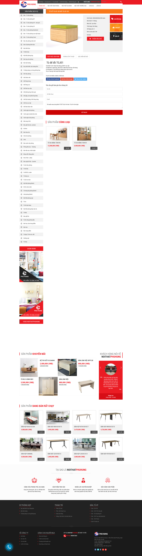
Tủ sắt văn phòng (27, 165)
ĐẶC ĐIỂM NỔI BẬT (83, 56)
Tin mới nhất (55, 2)
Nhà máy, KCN (27, 121)
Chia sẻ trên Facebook (53, 79)
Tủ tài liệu (25, 169)
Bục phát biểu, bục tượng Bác (27, 508)
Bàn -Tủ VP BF (94, 508)
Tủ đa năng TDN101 (80, 143)
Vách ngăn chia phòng (29, 117)
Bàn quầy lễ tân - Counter (29, 161)
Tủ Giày (25, 242)
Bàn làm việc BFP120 (85, 360)
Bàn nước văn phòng (28, 143)
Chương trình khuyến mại (44, 541)
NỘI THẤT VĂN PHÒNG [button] (53, 6)
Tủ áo (24, 201)
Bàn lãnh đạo (26, 48)
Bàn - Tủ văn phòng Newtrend (30, 30)
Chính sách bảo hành (43, 539)
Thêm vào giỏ (95, 39)
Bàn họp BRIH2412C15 (108, 427)
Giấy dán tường (59, 513)
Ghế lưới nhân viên (28, 106)
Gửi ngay (84, 112)
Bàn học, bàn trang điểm (29, 223)
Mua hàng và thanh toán (44, 544)
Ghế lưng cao (26, 85)
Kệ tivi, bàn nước (27, 187)
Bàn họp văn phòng (28, 59)
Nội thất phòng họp (28, 55)
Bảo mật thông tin (43, 536)
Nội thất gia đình (107, 546)
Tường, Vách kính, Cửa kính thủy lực (64, 516)
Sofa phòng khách (27, 194)
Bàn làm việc (64, 379)
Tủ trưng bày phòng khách (29, 190)
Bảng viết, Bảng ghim (28, 154)
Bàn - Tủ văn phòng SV (29, 26)
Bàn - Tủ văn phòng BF (29, 19)
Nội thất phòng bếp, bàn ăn (30, 209)
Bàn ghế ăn (26, 216)
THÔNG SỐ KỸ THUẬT (68, 56)
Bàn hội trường (27, 63)
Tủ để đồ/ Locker (27, 172)
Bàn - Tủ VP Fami (95, 519)
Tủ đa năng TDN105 (54, 143)
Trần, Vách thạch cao (61, 511)
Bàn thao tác (26, 132)
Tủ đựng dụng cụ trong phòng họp (31, 70)
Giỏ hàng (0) (72, 2)
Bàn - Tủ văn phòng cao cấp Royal (31, 33)
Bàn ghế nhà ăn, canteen (29, 125)
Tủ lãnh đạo (26, 52)
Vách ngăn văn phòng (28, 110)
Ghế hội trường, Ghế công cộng (31, 99)
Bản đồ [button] (116, 36)
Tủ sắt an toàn (27, 180)
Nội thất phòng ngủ (28, 198)
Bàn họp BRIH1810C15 (55, 427)
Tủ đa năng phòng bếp (29, 220)
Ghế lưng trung (27, 81)
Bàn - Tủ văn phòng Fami (29, 37)
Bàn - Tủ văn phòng (28, 15)
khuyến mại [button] (116, 19)
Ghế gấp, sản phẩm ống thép (30, 96)
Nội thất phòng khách (28, 183)
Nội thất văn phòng (98, 546)
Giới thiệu (41, 2)
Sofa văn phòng (27, 136)
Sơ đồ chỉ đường (63, 2)
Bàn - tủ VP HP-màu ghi (96, 511)
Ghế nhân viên (26, 77)
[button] (31, 335)
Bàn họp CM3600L (27, 454)
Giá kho (25, 128)
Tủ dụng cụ (26, 176)
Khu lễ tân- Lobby (27, 158)
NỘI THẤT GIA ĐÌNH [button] (67, 6)
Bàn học (25, 227)
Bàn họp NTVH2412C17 (108, 454)
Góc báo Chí (48, 2)
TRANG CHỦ (42, 6)
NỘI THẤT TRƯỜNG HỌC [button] (80, 6)
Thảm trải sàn (59, 508)
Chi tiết (67, 148)
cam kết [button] (116, 27)
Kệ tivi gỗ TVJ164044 (47, 360)
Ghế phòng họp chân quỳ (29, 92)
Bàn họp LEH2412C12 (81, 454)
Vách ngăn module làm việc (30, 114)
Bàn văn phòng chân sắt (29, 41)
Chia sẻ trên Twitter (80, 79)
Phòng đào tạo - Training (29, 147)
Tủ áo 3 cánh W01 (27, 379)
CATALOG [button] (91, 6)
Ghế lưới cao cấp (27, 88)
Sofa (24, 139)
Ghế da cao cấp (27, 103)
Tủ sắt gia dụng (27, 205)
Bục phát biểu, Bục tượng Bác (30, 66)
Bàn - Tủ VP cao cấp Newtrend (98, 516)
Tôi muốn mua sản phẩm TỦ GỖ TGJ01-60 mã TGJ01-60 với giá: (84, 105)
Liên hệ (98, 6)
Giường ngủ (26, 238)
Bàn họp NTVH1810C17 (81, 427)
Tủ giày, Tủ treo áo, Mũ (28, 234)
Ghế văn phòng (27, 74)
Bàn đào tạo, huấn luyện (29, 150)
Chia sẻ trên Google (67, 79)
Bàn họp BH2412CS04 (28, 427)
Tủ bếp (25, 212)
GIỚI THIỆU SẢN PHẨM (53, 56)
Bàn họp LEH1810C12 (54, 454)
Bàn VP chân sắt (95, 521)
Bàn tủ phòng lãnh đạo (29, 44)
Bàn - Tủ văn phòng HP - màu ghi (31, 23)
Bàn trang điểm (27, 231)
